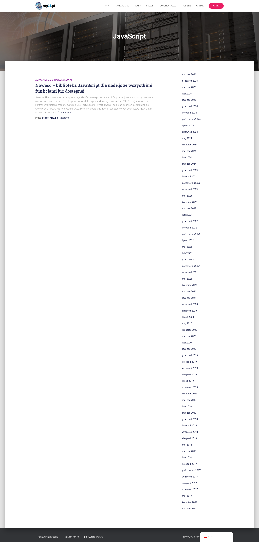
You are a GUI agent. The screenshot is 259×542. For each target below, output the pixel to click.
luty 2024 (187, 157)
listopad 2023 (189, 176)
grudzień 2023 (190, 170)
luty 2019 (187, 406)
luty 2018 (187, 457)
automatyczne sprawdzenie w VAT (53, 80)
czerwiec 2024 (190, 132)
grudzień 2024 (190, 106)
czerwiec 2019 (190, 387)
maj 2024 (187, 138)
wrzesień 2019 (190, 368)
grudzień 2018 (190, 419)
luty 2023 (187, 215)
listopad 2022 (189, 227)
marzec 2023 (189, 208)
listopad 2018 (189, 425)
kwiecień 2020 (189, 330)
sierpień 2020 (189, 310)
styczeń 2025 (189, 100)
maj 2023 (187, 195)
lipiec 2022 (188, 240)
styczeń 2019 (189, 412)
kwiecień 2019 (189, 393)
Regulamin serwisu (48, 537)
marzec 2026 (189, 74)
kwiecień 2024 (189, 144)
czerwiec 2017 (190, 489)
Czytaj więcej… (65, 112)
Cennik (137, 6)
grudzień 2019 (190, 355)
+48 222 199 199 (71, 537)
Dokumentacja (169, 6)
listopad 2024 (189, 112)
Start (108, 6)
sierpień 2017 (189, 483)
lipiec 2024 (188, 125)
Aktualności (123, 6)
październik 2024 (191, 119)
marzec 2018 (189, 451)
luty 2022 (187, 253)
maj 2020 (187, 323)
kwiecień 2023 (189, 202)
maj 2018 (187, 444)
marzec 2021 (189, 291)
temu (64, 117)
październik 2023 (191, 183)
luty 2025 (187, 93)
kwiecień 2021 (189, 285)
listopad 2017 (189, 464)
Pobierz (187, 6)
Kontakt (200, 6)
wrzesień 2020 (190, 304)
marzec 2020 (189, 336)
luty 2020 (187, 342)
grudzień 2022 (190, 221)
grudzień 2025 (190, 80)
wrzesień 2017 (190, 476)
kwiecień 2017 (189, 502)
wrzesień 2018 (190, 432)
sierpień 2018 (189, 438)
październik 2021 (191, 266)
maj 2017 (187, 496)
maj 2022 (187, 247)
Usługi (150, 6)
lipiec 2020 (188, 317)
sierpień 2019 (189, 374)
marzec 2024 (189, 151)
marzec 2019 (189, 400)
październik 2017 (191, 470)
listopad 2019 (189, 362)
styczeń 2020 (189, 349)
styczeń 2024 (189, 163)
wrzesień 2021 (190, 272)
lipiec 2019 (188, 381)
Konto (216, 6)
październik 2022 (191, 234)
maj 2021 (187, 278)
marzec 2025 (189, 87)
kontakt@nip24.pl (93, 537)
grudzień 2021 (190, 259)
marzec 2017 (189, 508)
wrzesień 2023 (190, 189)
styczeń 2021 (189, 298)
